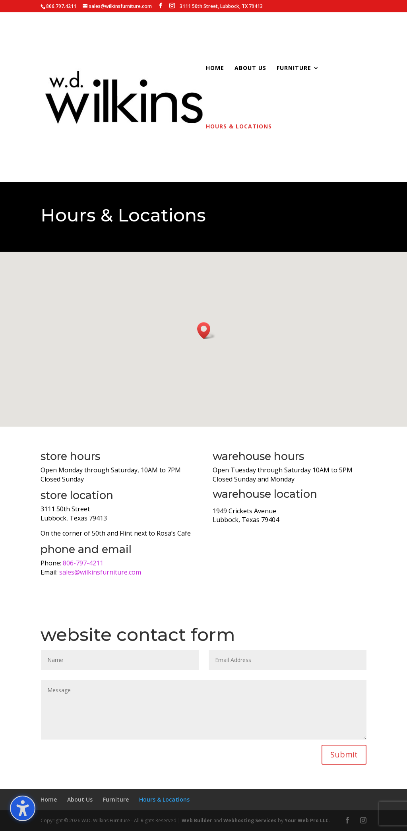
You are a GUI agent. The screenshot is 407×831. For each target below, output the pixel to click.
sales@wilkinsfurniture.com (100, 572)
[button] (206, 330)
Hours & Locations (239, 127)
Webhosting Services (250, 820)
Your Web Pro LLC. (307, 820)
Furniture (294, 68)
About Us (250, 68)
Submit (344, 754)
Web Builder (197, 820)
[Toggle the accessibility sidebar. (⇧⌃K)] (22, 808)
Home (215, 68)
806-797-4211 (83, 563)
